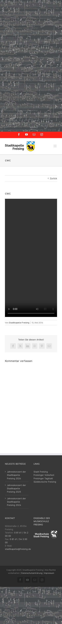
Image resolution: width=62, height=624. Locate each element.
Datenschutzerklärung (31, 573)
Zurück (53, 178)
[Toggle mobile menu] (55, 146)
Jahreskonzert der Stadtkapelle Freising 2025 (16, 488)
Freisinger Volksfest (44, 475)
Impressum (49, 573)
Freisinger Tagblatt (43, 478)
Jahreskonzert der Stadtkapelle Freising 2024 (16, 501)
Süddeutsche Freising (45, 481)
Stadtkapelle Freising (19, 322)
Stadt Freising (41, 471)
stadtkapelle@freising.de (18, 549)
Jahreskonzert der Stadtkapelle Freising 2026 (16, 475)
